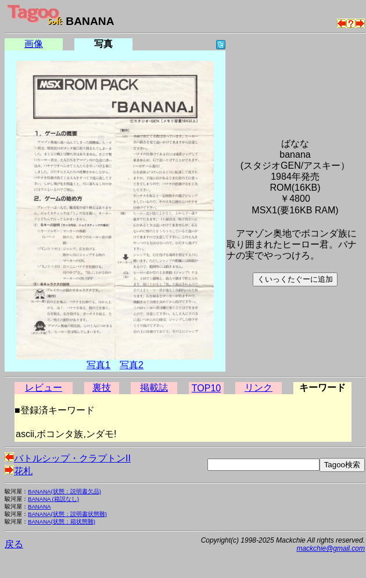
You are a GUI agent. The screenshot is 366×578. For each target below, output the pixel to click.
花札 (19, 471)
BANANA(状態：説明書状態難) (67, 514)
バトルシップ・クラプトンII (68, 458)
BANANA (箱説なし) (53, 499)
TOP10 (206, 388)
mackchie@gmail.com (330, 548)
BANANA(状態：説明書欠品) (64, 491)
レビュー (43, 387)
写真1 (98, 365)
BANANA (39, 506)
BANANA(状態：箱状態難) (61, 521)
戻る (14, 544)
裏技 (101, 387)
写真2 (131, 365)
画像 (33, 44)
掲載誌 (154, 387)
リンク (258, 387)
